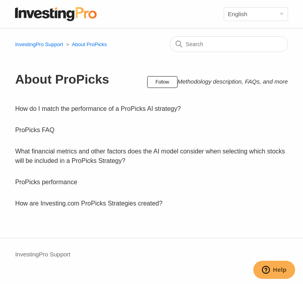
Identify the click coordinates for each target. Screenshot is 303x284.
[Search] (229, 44)
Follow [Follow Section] (162, 82)
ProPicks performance (46, 182)
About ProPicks (89, 44)
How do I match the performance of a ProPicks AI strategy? (98, 108)
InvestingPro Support (39, 44)
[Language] (256, 14)
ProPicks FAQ (34, 130)
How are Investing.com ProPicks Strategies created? (89, 203)
